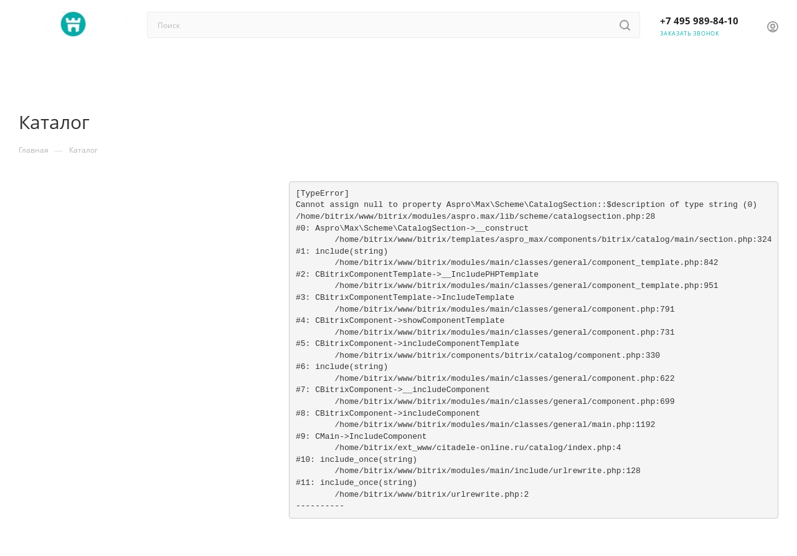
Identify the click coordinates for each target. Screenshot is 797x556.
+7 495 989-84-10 (699, 20)
